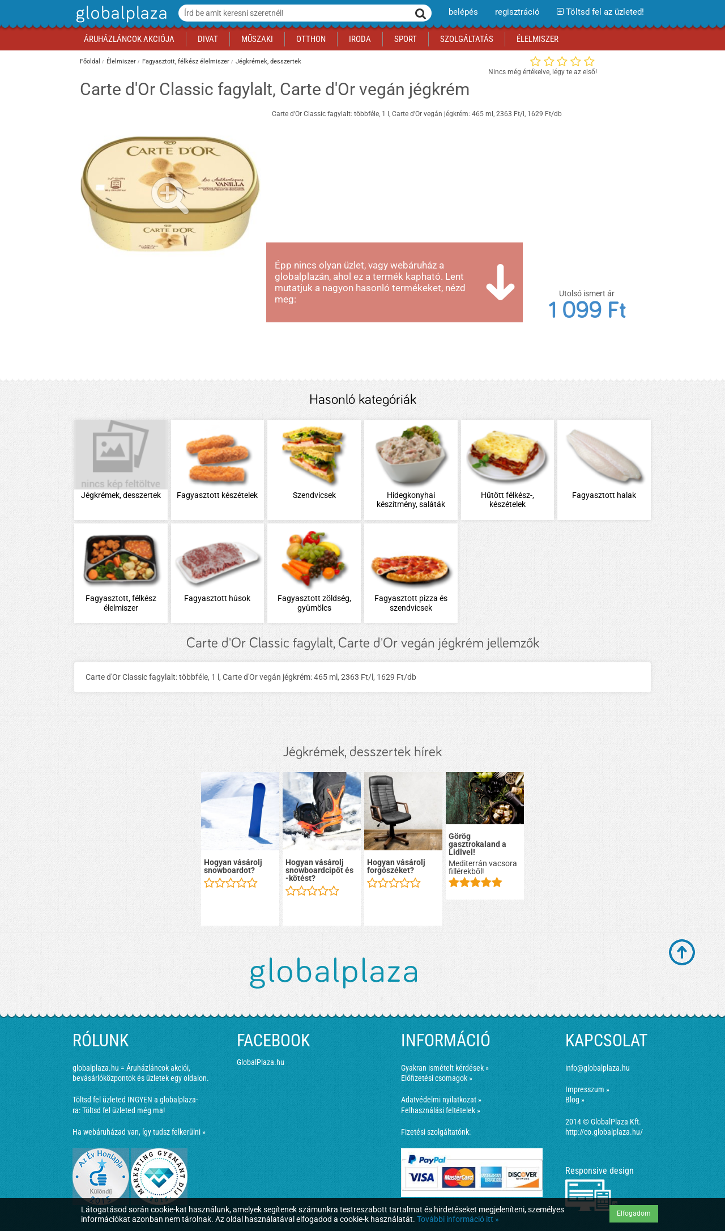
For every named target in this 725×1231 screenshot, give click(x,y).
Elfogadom (634, 1213)
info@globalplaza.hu (597, 1067)
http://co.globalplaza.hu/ (604, 1131)
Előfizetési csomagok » (436, 1078)
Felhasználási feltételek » (440, 1110)
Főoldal (90, 61)
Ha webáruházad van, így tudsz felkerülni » (139, 1131)
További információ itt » (458, 1219)
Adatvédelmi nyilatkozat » (441, 1099)
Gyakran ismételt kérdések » (445, 1067)
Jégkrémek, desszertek (268, 61)
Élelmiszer (121, 61)
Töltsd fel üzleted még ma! (123, 1110)
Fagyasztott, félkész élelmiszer (185, 61)
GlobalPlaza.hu (260, 1062)
